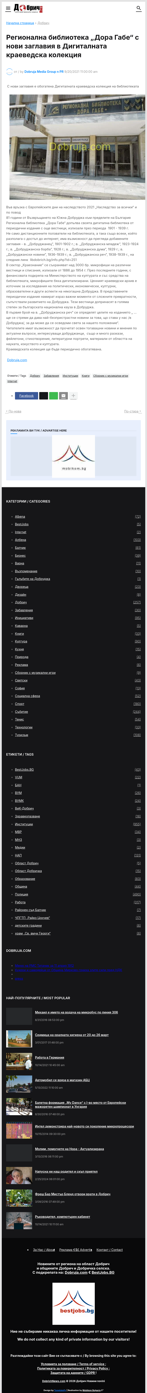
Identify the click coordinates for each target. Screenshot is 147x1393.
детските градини (78, 925)
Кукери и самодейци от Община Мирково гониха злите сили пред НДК (68, 970)
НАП (78, 855)
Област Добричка (78, 871)
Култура (78, 641)
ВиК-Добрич (78, 808)
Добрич (43, 23)
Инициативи (78, 618)
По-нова (15, 411)
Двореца (78, 587)
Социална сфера (78, 696)
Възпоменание (78, 571)
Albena (78, 516)
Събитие (78, 712)
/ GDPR (73, 1373)
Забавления (51, 375)
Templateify (60, 1390)
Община (78, 886)
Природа (78, 657)
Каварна (78, 626)
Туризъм (78, 735)
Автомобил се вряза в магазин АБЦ (62, 1080)
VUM (78, 777)
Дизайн (78, 594)
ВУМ (78, 793)
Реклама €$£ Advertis (75, 1250)
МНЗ (78, 840)
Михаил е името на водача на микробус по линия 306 (76, 1012)
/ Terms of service (73, 1364)
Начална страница (20, 23)
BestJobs (78, 524)
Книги (85, 375)
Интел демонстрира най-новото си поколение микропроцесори (84, 1126)
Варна (78, 563)
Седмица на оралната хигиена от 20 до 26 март (72, 1035)
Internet (12, 381)
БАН (78, 785)
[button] (8, 8)
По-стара (131, 411)
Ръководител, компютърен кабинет (62, 1216)
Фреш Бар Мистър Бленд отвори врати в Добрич (72, 1194)
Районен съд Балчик (78, 910)
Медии (78, 847)
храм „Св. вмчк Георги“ (78, 933)
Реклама (78, 665)
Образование (78, 879)
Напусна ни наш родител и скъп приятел (66, 1171)
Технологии (78, 727)
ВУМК (78, 801)
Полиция (78, 894)
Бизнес (78, 555)
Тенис (78, 719)
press (19, 978)
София (78, 688)
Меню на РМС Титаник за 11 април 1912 (44, 965)
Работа (78, 902)
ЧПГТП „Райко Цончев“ (78, 918)
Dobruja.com (17, 360)
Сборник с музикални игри (110, 375)
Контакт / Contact (110, 1250)
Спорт (78, 704)
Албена (78, 540)
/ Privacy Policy (73, 1368)
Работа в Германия (49, 1057)
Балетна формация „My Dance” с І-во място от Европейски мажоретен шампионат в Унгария (80, 1104)
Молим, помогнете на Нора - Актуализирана (69, 1149)
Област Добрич (78, 863)
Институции (70, 375)
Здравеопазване (78, 816)
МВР (78, 832)
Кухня (78, 649)
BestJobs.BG (78, 769)
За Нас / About (44, 1250)
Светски (78, 680)
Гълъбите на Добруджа (78, 579)
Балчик (78, 548)
